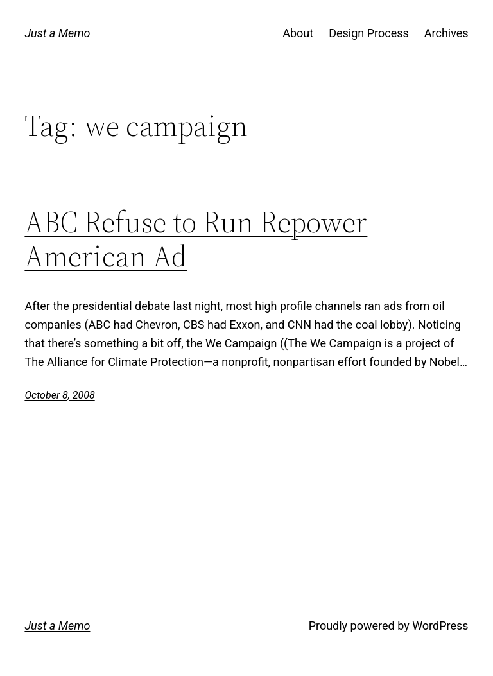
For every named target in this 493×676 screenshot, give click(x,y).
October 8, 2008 (59, 395)
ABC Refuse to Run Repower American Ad (195, 239)
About (297, 33)
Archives (446, 33)
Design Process (369, 33)
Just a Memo (57, 33)
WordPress (440, 625)
